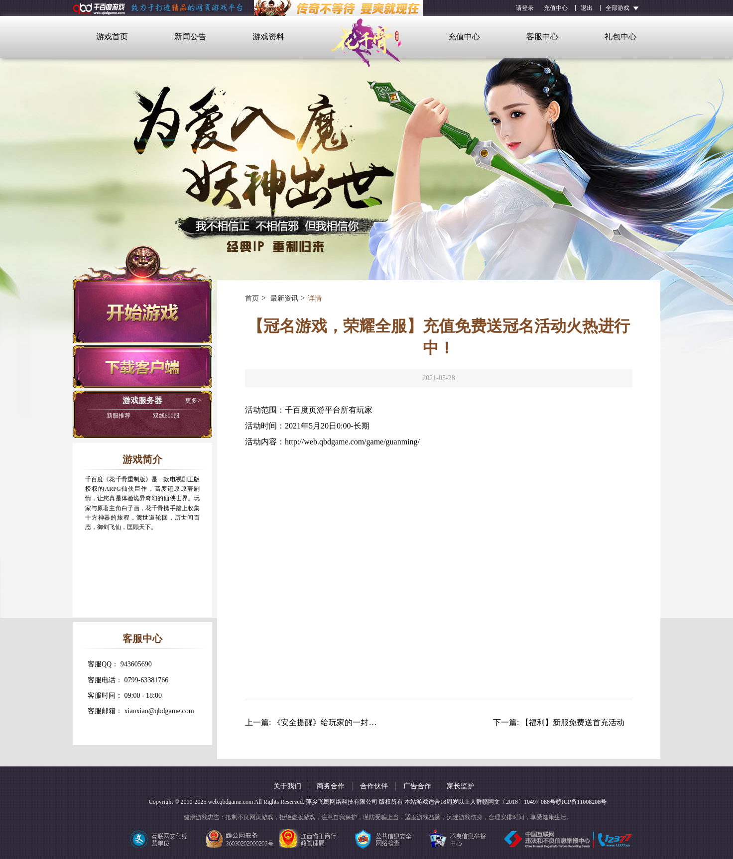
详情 (315, 298)
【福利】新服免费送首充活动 (572, 722)
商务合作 (331, 786)
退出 (587, 8)
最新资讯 (283, 298)
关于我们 (287, 786)
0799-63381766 (146, 680)
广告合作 (417, 786)
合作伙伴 (374, 786)
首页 (252, 298)
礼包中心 (620, 36)
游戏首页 (112, 36)
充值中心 (556, 8)
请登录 (525, 8)
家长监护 (461, 786)
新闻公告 (190, 36)
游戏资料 (268, 36)
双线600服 (143, 416)
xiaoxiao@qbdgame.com (159, 711)
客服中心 (542, 36)
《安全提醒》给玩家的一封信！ (328, 722)
